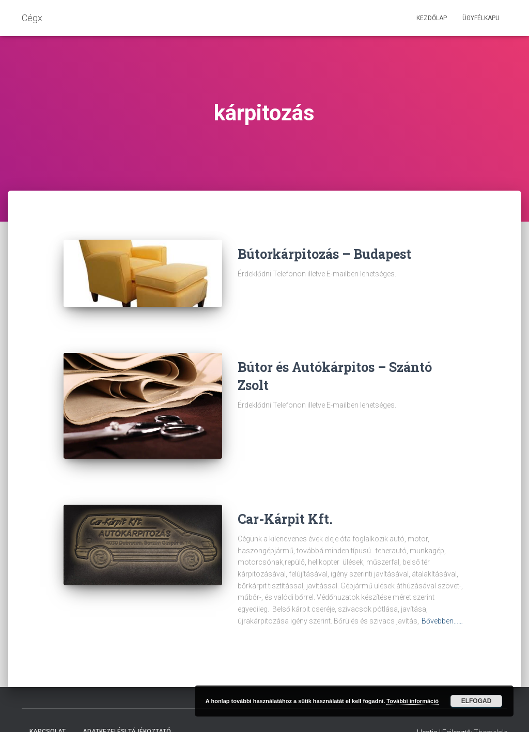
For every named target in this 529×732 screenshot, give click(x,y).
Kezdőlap (431, 18)
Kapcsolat (47, 707)
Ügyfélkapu (481, 18)
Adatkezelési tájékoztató (127, 707)
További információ (412, 701)
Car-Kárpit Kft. (285, 495)
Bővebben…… (442, 597)
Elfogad (476, 701)
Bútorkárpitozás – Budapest (324, 253)
